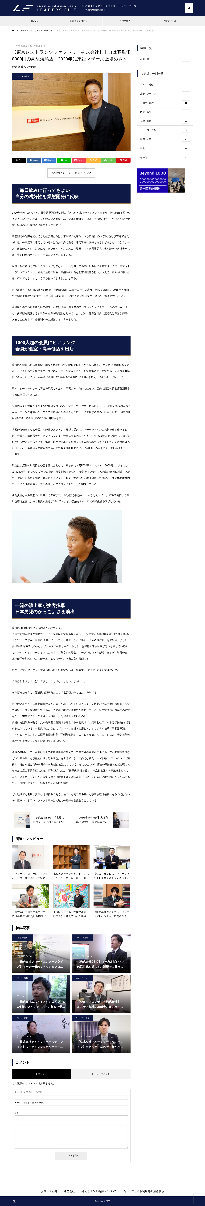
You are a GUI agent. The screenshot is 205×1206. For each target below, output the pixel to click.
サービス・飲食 (22, 76)
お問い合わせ (170, 21)
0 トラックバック (101, 1074)
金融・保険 (22, 938)
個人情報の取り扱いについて (99, 1191)
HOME (34, 21)
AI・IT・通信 (82, 938)
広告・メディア (82, 978)
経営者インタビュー (80, 21)
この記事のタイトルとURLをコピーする (71, 173)
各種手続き (125, 21)
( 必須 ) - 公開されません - (30, 1103)
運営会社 (69, 1191)
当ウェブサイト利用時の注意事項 (143, 1191)
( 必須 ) (28, 1092)
